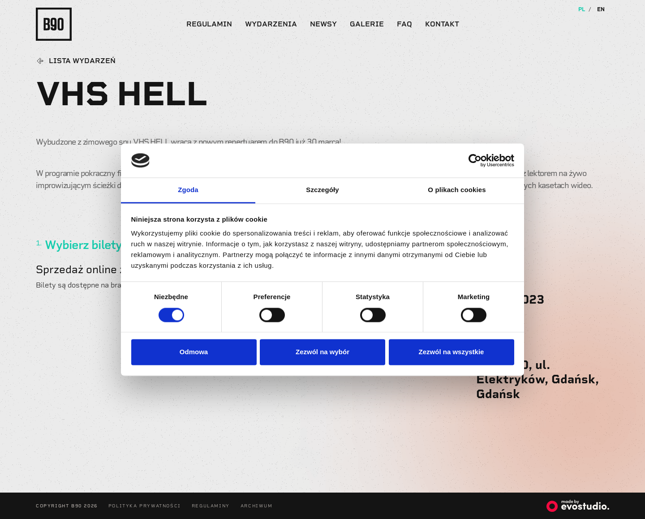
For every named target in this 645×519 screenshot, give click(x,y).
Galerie (367, 24)
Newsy (323, 24)
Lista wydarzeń (82, 61)
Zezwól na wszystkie (451, 352)
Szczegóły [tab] (322, 190)
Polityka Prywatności (144, 505)
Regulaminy (211, 505)
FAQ (404, 24)
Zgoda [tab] (188, 190)
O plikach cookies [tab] (457, 190)
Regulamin (209, 24)
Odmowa (194, 352)
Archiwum (257, 505)
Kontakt (442, 24)
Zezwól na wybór (322, 352)
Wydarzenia (271, 24)
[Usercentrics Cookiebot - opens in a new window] (475, 160)
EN (601, 9)
